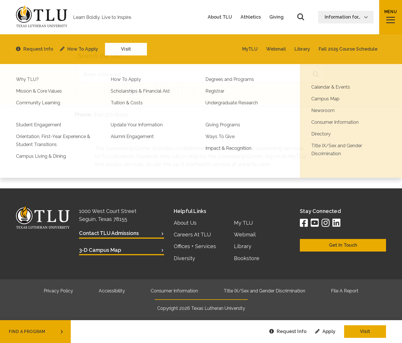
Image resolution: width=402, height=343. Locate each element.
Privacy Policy (58, 291)
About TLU (220, 17)
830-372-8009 (111, 114)
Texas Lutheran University (218, 308)
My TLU (243, 223)
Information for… (346, 17)
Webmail (245, 235)
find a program (36, 331)
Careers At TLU (192, 235)
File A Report (344, 291)
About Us (185, 223)
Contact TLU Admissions (109, 233)
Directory (49, 42)
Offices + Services (195, 246)
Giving (276, 17)
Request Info (287, 331)
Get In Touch (343, 245)
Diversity (184, 258)
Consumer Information (174, 291)
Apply (325, 331)
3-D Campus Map (100, 250)
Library (242, 246)
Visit (365, 331)
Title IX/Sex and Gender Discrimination (264, 291)
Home (22, 42)
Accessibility (112, 291)
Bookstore (246, 258)
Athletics (251, 17)
